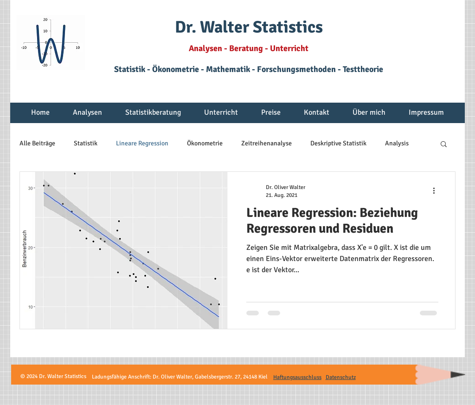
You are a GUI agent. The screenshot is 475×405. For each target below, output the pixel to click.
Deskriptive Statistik (338, 143)
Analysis (397, 143)
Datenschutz (341, 377)
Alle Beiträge (37, 143)
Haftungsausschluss (297, 377)
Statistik (85, 143)
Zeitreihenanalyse (266, 143)
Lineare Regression (142, 143)
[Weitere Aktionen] (437, 190)
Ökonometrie (205, 143)
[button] (87, 116)
